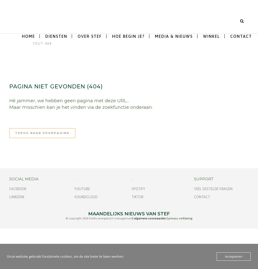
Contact (202, 197)
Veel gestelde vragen (213, 189)
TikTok (138, 197)
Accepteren (233, 256)
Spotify (138, 189)
